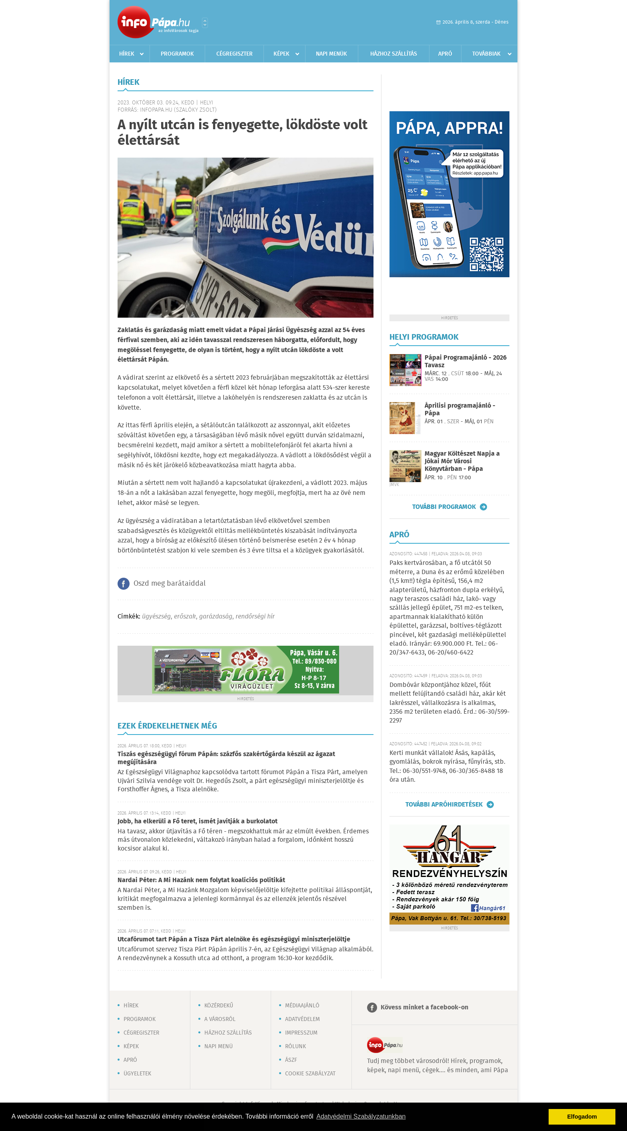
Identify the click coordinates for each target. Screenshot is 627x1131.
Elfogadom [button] (582, 1116)
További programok (444, 506)
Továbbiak (486, 54)
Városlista (205, 23)
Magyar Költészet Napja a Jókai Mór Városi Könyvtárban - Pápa (462, 461)
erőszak (185, 617)
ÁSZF (291, 1060)
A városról (220, 1019)
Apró (445, 54)
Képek (282, 54)
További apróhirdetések (444, 804)
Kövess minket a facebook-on (424, 1008)
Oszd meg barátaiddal (170, 583)
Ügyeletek (137, 1073)
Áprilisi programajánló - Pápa (460, 409)
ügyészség (156, 617)
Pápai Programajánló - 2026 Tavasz (466, 361)
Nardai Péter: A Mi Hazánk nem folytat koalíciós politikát (201, 880)
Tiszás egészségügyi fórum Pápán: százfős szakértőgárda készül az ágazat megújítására (226, 758)
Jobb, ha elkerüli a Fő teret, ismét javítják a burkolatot (198, 822)
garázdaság (215, 617)
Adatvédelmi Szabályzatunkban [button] (360, 1116)
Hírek (126, 54)
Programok (177, 54)
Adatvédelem (302, 1019)
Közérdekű (218, 1005)
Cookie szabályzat (310, 1073)
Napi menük (331, 54)
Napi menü (218, 1046)
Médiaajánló (302, 1005)
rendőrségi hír (255, 617)
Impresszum (301, 1033)
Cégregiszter (234, 54)
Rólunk (295, 1046)
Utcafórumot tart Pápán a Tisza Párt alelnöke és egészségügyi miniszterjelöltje (234, 940)
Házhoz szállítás (393, 54)
